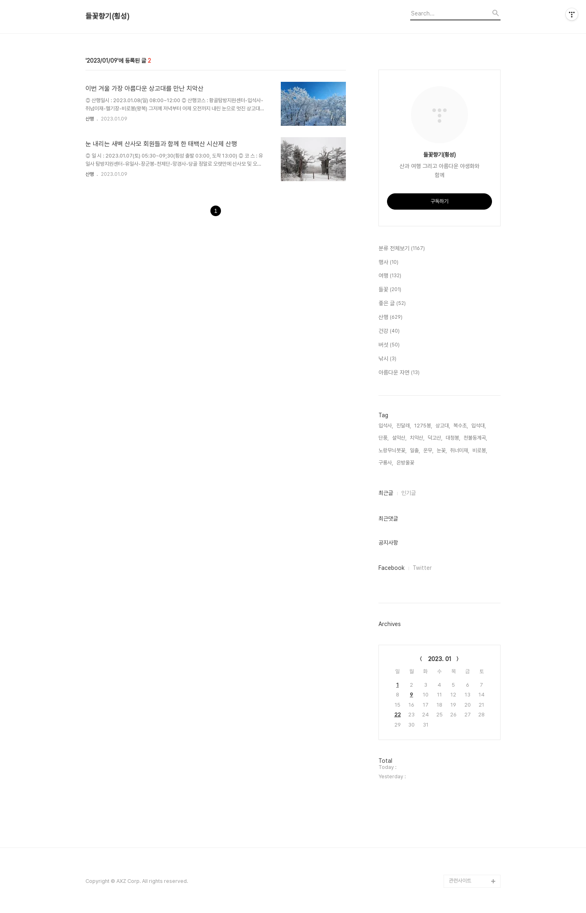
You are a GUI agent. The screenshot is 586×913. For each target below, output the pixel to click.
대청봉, (453, 438)
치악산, (417, 438)
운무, (428, 450)
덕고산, (435, 438)
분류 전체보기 (401, 249)
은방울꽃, (405, 463)
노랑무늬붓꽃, (392, 450)
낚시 (387, 359)
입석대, (478, 426)
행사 (388, 262)
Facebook (391, 568)
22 (397, 715)
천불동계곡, (475, 438)
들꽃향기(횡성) (107, 16)
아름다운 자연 (399, 373)
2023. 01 (439, 659)
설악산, (399, 438)
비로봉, (479, 450)
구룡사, (385, 463)
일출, (415, 450)
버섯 (389, 345)
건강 (389, 331)
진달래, (403, 426)
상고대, (442, 426)
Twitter (422, 568)
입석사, (385, 426)
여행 (389, 276)
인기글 (408, 493)
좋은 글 (392, 304)
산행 (89, 119)
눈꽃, (442, 450)
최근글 (385, 493)
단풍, (383, 438)
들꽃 (389, 290)
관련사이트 (460, 881)
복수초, (460, 426)
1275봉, (423, 426)
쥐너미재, (459, 450)
